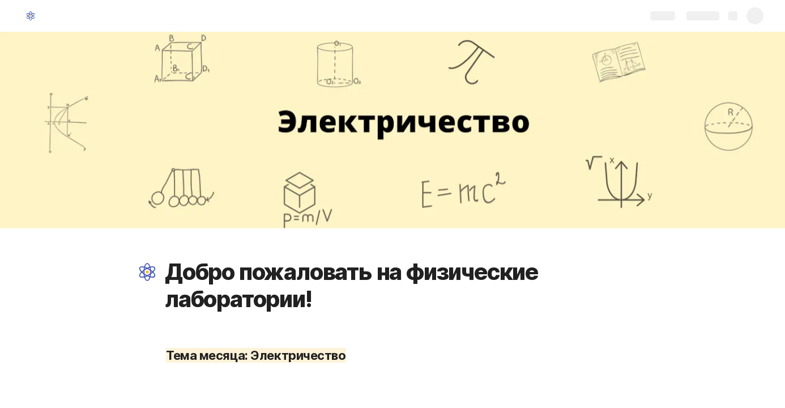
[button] (147, 272)
